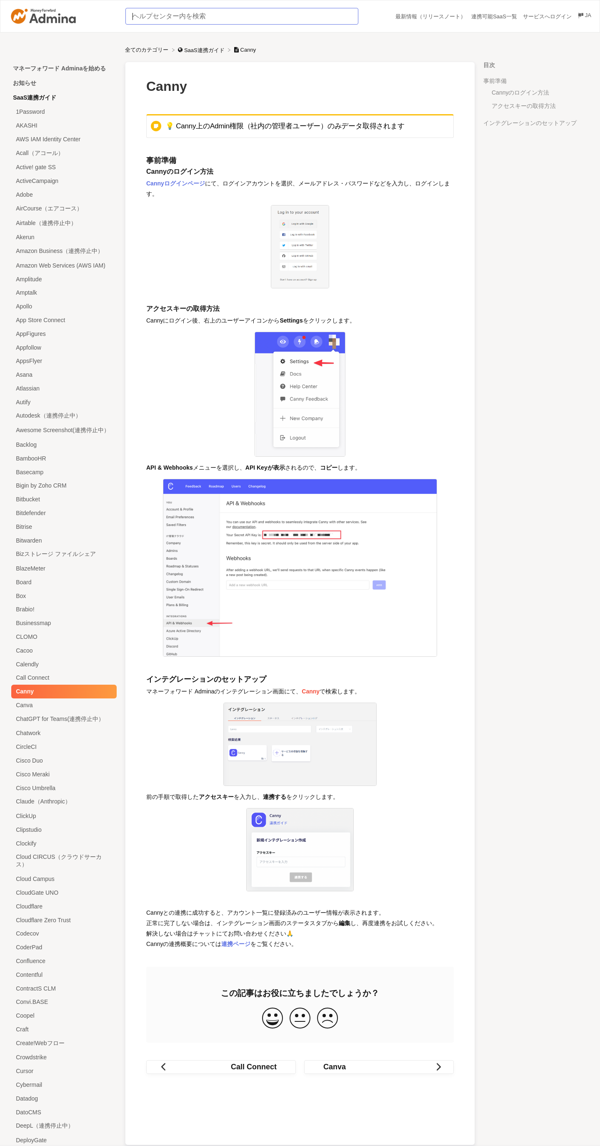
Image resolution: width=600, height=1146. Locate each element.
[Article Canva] (62, 705)
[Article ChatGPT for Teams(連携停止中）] (62, 719)
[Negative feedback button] (327, 1018)
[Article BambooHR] (62, 458)
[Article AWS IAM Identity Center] (62, 139)
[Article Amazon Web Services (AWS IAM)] (62, 266)
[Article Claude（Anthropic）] (62, 802)
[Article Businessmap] (62, 623)
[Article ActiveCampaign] (62, 181)
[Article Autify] (62, 402)
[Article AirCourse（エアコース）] (62, 208)
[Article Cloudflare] (62, 906)
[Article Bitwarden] (62, 540)
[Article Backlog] (62, 445)
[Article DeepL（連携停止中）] (62, 1126)
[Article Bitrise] (62, 526)
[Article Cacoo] (62, 650)
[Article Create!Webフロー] (62, 1043)
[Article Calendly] (62, 664)
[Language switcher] (584, 16)
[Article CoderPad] (62, 947)
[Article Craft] (62, 1029)
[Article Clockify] (62, 843)
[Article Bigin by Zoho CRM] (62, 486)
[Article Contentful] (62, 974)
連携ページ (235, 944)
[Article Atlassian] (62, 388)
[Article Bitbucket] (62, 499)
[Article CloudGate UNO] (62, 893)
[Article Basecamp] (62, 472)
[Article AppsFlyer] (62, 361)
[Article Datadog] (62, 1098)
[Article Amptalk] (62, 293)
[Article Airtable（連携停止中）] (62, 223)
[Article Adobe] (62, 195)
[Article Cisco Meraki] (62, 774)
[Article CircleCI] (62, 747)
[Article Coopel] (62, 1016)
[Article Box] (62, 596)
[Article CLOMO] (62, 637)
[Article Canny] (62, 691)
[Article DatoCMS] (62, 1112)
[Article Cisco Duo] (62, 761)
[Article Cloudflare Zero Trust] (62, 920)
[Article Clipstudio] (62, 830)
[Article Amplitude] (62, 279)
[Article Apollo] (62, 306)
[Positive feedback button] (272, 1018)
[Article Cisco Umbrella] (62, 788)
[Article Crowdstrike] (62, 1057)
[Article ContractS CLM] (62, 988)
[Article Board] (62, 582)
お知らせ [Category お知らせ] (24, 83)
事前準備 (495, 81)
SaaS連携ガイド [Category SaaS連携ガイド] (34, 97)
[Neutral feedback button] (300, 1018)
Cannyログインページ (175, 183)
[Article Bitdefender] (62, 513)
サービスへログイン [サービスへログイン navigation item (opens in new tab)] (548, 16)
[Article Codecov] (62, 934)
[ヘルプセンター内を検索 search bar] (241, 16)
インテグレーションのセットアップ (530, 123)
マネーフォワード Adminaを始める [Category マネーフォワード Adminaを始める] (59, 68)
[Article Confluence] (62, 961)
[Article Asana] (62, 375)
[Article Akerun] (62, 237)
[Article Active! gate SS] (62, 167)
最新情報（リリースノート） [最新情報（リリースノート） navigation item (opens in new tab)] (431, 16)
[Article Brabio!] (62, 609)
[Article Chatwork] (62, 733)
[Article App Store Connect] (62, 320)
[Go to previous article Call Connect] (221, 1067)
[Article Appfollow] (62, 347)
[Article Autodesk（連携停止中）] (62, 416)
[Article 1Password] (62, 112)
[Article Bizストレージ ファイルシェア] (62, 554)
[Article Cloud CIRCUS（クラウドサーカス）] (62, 861)
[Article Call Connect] (62, 678)
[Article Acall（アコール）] (62, 153)
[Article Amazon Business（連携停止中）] (62, 251)
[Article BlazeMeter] (62, 569)
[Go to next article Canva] (379, 1067)
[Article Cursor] (62, 1071)
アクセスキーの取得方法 (524, 106)
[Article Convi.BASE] (62, 1002)
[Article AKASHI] (62, 126)
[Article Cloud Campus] (62, 879)
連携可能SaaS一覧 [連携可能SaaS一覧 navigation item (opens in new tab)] (494, 16)
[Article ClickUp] (62, 816)
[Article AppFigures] (62, 333)
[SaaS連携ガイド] (202, 50)
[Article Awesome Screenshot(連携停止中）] (62, 430)
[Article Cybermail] (62, 1085)
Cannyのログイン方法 (520, 92)
